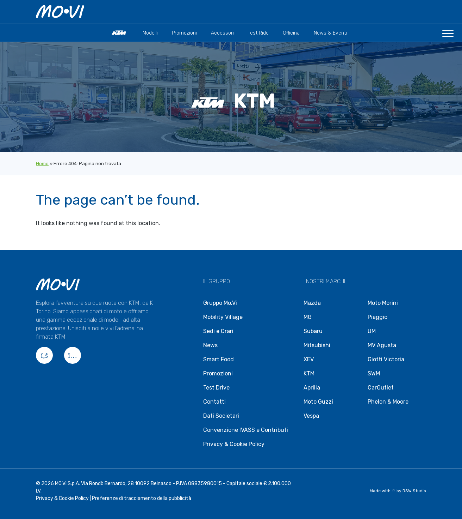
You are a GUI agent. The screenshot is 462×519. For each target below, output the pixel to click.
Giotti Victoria (386, 359)
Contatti (214, 401)
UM (372, 331)
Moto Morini (383, 303)
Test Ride (258, 33)
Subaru (313, 331)
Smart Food (218, 359)
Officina (291, 33)
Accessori (222, 33)
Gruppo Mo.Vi (220, 303)
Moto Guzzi (318, 401)
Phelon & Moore (388, 401)
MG (308, 317)
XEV (309, 359)
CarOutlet (381, 387)
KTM (309, 373)
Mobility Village (223, 317)
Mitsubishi (317, 345)
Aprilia (312, 387)
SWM (374, 373)
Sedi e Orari (218, 331)
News (210, 345)
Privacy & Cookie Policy (233, 444)
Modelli (150, 33)
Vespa (311, 415)
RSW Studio (414, 490)
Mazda (312, 303)
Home (42, 163)
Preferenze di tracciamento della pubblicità (141, 498)
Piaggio (377, 317)
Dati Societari (221, 415)
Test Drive (216, 387)
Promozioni (184, 33)
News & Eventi (330, 33)
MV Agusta (382, 345)
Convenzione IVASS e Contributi (245, 430)
